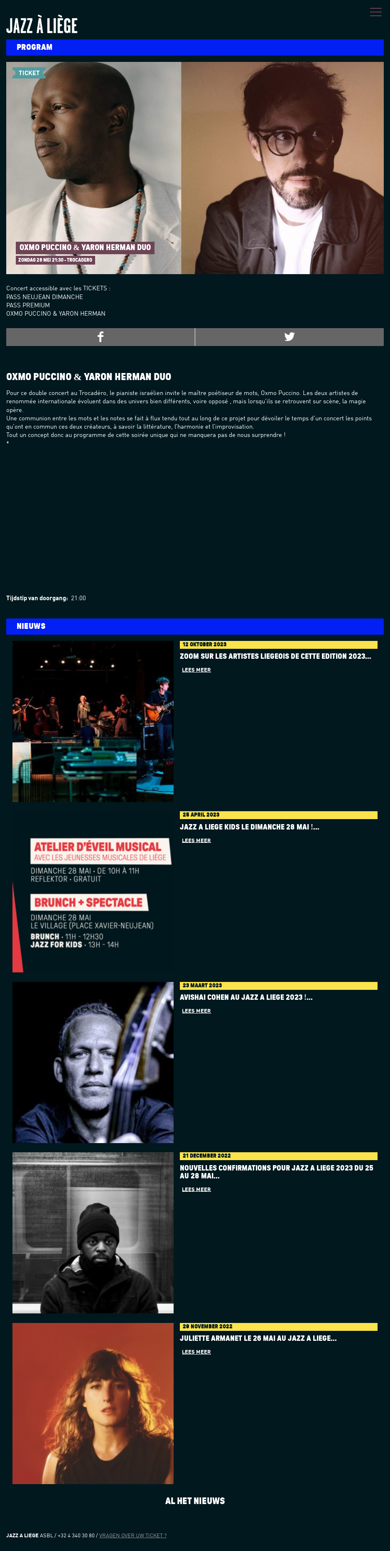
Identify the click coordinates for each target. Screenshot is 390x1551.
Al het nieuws (195, 1501)
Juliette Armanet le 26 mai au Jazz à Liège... (258, 1338)
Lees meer (196, 670)
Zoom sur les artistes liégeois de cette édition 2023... (275, 656)
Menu (376, 12)
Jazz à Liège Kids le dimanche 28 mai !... (249, 827)
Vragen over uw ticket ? (133, 1536)
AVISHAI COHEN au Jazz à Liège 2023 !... (246, 997)
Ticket (29, 74)
